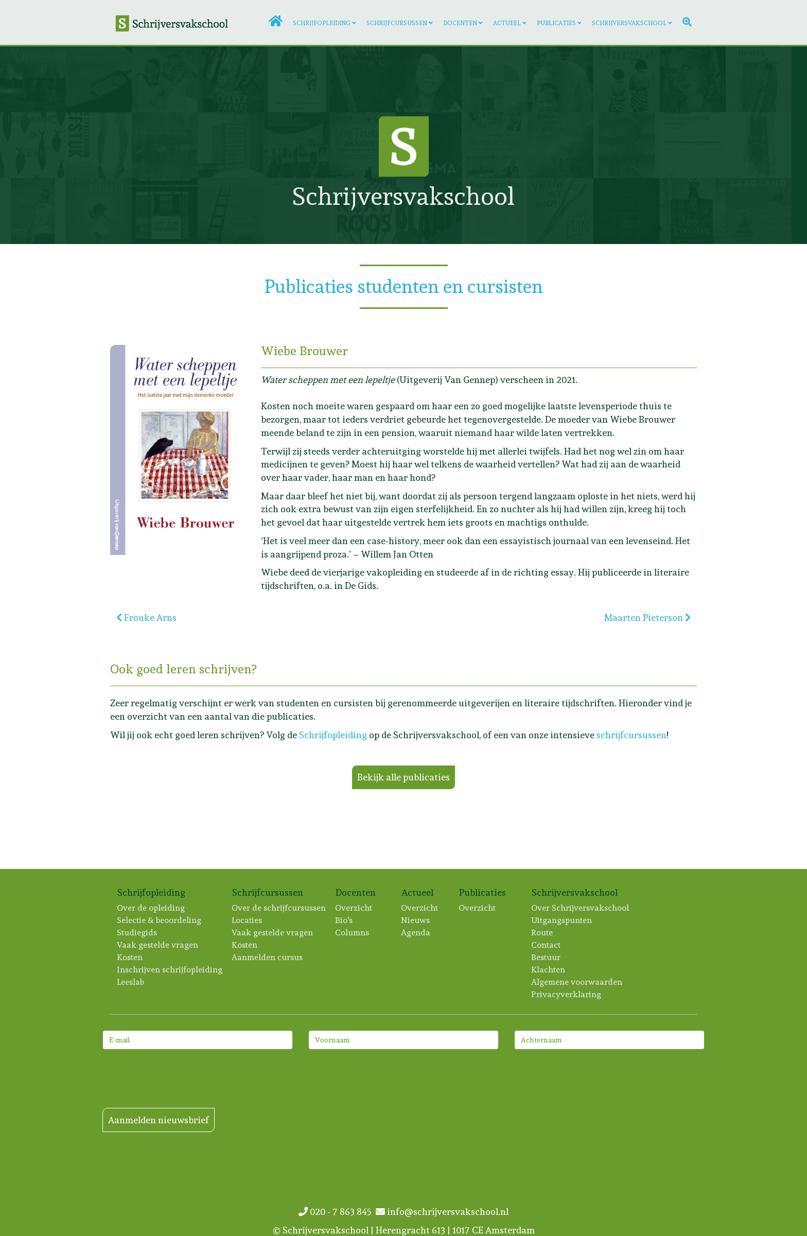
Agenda (416, 932)
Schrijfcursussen (396, 23)
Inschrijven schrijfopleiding (170, 969)
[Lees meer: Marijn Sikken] (99, 79)
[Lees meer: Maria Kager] (626, 145)
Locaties (247, 920)
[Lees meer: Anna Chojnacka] (693, 211)
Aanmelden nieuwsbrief (158, 1120)
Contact (546, 945)
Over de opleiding (151, 908)
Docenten (460, 23)
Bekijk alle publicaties (403, 777)
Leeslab (131, 982)
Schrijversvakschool (629, 23)
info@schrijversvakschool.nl (442, 1211)
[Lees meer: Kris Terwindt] (560, 145)
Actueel (507, 23)
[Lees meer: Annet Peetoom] (495, 79)
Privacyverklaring (566, 994)
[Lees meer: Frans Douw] (165, 211)
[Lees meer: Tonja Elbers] (693, 79)
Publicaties (556, 23)
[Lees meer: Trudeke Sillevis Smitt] (297, 79)
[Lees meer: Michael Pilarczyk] (99, 211)
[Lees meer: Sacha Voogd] (33, 79)
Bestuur (546, 957)
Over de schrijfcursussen (279, 908)
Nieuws (416, 920)
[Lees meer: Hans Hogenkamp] (231, 211)
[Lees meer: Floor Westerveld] (560, 211)
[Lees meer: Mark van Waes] (231, 79)
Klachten (548, 969)
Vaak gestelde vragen (158, 945)
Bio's (344, 920)
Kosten (130, 957)
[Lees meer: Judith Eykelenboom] (99, 145)
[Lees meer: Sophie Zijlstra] (626, 79)
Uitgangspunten (562, 920)
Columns (352, 932)
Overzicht (354, 908)
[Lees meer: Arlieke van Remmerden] (363, 79)
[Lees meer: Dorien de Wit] (693, 145)
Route (542, 932)
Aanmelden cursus (268, 957)
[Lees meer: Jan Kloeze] (33, 211)
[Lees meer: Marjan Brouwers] (759, 211)
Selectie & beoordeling (159, 920)
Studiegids (137, 932)
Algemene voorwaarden (577, 982)
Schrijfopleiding (321, 23)
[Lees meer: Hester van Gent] (626, 211)
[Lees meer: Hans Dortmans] (165, 145)
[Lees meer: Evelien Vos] (33, 145)
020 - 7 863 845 (337, 1211)
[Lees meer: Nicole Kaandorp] (429, 79)
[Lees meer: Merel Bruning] (165, 79)
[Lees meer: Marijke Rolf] (231, 145)
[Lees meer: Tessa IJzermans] (759, 79)
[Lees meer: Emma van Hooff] (759, 145)
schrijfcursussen (631, 734)
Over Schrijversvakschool (580, 908)
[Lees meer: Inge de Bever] (560, 79)
